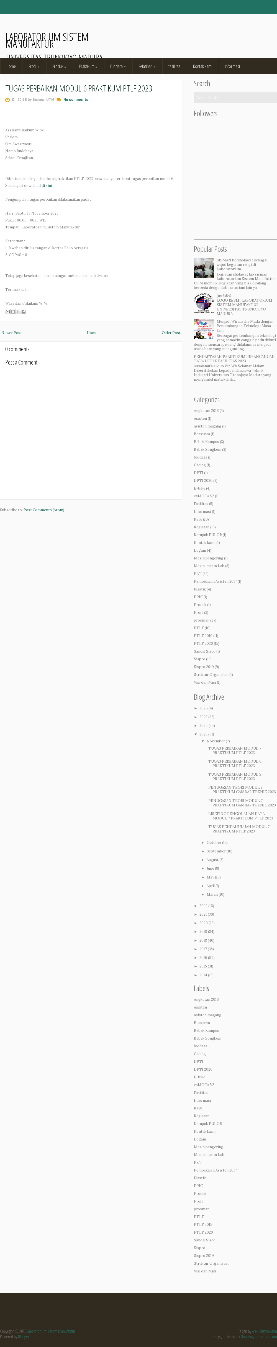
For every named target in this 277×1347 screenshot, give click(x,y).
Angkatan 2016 (206, 410)
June (210, 868)
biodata (200, 457)
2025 (203, 717)
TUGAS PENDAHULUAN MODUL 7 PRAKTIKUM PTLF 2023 (239, 829)
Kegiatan (201, 527)
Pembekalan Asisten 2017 (215, 581)
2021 (203, 914)
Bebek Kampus (206, 441)
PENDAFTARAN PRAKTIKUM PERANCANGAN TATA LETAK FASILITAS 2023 (234, 358)
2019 (203, 931)
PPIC (198, 597)
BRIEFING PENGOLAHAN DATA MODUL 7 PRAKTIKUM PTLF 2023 (240, 816)
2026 (203, 708)
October (214, 842)
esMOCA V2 (204, 496)
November (216, 741)
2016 (203, 957)
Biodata (118, 66)
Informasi (232, 66)
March (212, 894)
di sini (47, 185)
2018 (203, 940)
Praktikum (88, 66)
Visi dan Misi (205, 682)
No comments (75, 99)
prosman (201, 620)
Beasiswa (202, 434)
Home (11, 66)
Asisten (200, 418)
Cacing (200, 465)
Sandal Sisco (205, 651)
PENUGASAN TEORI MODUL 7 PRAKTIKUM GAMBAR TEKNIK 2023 (242, 803)
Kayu (198, 519)
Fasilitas (201, 503)
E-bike (199, 488)
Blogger (23, 1336)
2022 (203, 905)
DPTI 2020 (203, 480)
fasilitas (174, 66)
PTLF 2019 (203, 635)
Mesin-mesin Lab (209, 566)
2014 (203, 975)
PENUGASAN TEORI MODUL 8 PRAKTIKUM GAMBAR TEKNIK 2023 (242, 789)
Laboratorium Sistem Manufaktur (47, 40)
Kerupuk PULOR (208, 535)
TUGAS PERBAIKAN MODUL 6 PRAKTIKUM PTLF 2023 (78, 88)
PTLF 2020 (203, 643)
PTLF (199, 628)
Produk (59, 66)
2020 (203, 923)
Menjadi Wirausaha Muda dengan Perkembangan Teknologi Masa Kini (245, 326)
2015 (203, 966)
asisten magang (207, 426)
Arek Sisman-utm (264, 1331)
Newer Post (11, 332)
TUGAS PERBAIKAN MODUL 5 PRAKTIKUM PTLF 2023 (234, 776)
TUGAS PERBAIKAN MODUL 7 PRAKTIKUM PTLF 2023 (234, 750)
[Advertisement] (235, 205)
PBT (198, 573)
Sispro (199, 659)
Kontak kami (202, 66)
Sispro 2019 (204, 666)
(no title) (224, 295)
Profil (34, 66)
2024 (203, 725)
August (213, 859)
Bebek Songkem (207, 449)
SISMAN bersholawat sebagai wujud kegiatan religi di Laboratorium (242, 264)
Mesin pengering (208, 558)
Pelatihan (147, 66)
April (211, 885)
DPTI (198, 472)
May (210, 877)
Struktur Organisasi (211, 674)
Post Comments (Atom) (44, 510)
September (216, 851)
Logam (200, 550)
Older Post (171, 332)
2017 (203, 949)
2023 (203, 734)
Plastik (200, 589)
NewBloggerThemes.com (259, 1336)
